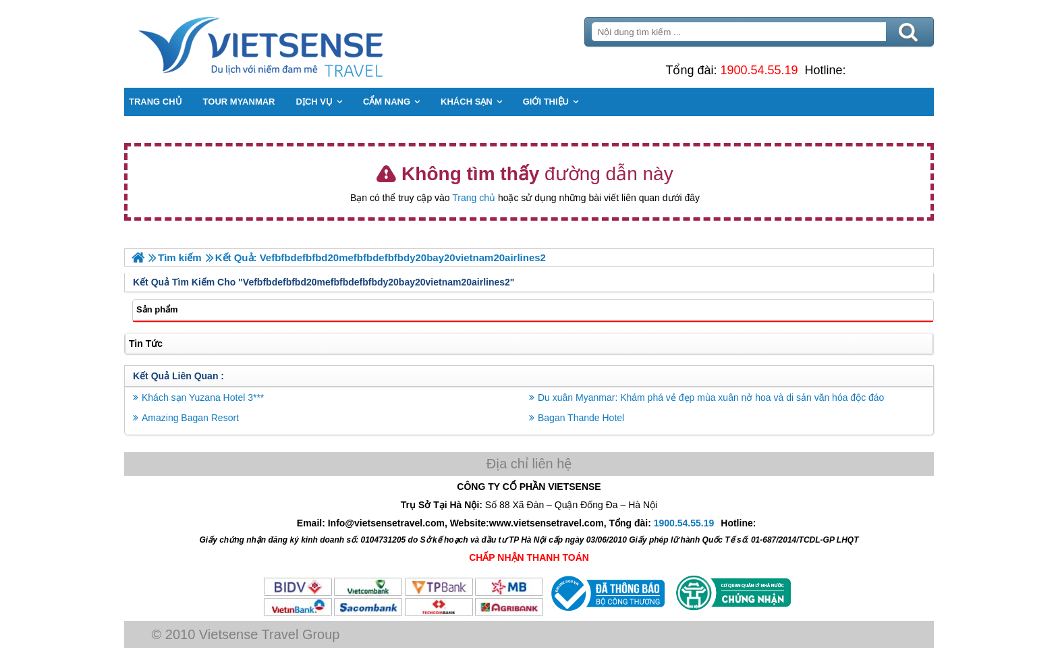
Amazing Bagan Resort (190, 417)
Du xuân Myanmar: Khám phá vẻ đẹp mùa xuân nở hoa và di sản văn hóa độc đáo (711, 397)
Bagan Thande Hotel (581, 417)
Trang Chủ (294, 44)
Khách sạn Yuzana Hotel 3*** (203, 397)
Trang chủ (473, 197)
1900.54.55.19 (759, 70)
